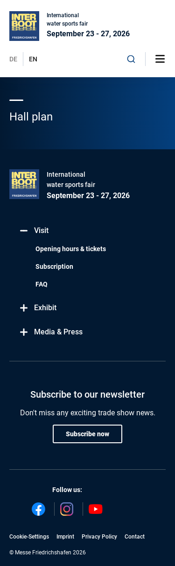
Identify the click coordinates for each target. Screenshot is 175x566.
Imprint (65, 536)
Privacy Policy (99, 536)
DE (13, 59)
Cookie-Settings (29, 536)
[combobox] (131, 59)
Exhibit (37, 308)
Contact (135, 536)
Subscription (54, 266)
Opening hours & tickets (70, 249)
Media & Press (51, 332)
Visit (34, 231)
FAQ (41, 284)
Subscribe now (87, 434)
